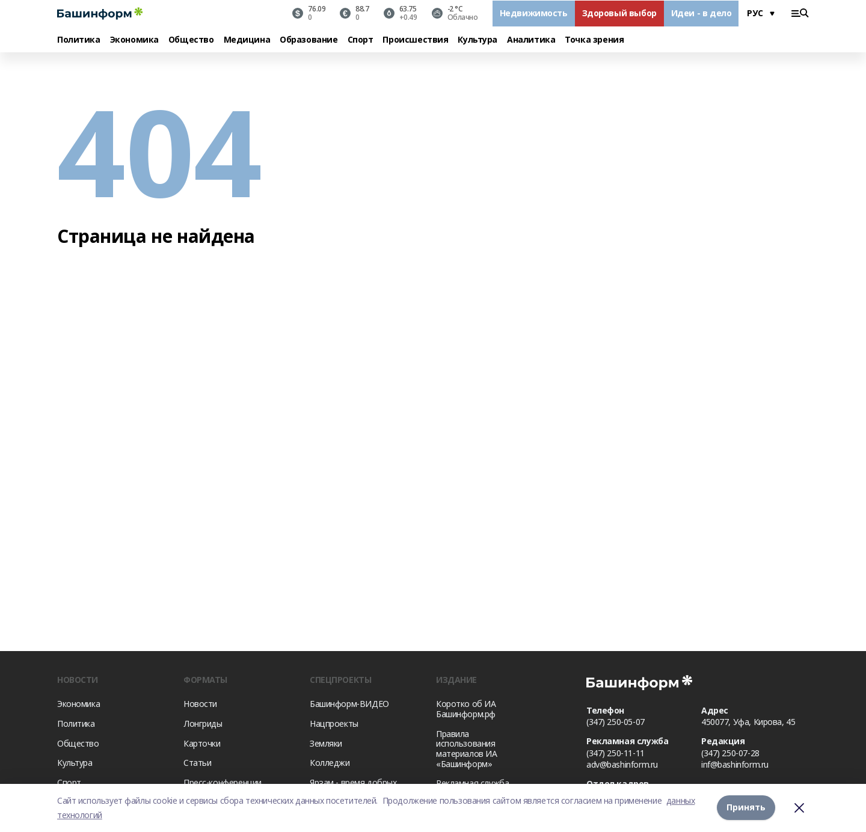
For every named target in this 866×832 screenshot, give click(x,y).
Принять (746, 807)
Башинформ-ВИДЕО (349, 703)
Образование (308, 40)
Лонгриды (203, 723)
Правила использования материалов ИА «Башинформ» (466, 748)
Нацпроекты (334, 723)
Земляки (326, 743)
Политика (78, 40)
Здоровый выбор (619, 13)
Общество (191, 40)
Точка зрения (594, 40)
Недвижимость (534, 13)
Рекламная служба (472, 783)
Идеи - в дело (701, 13)
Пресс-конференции (222, 782)
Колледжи (330, 762)
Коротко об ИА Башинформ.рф (466, 709)
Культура (477, 40)
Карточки (202, 743)
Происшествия (415, 40)
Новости (200, 703)
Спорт (360, 40)
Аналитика (531, 40)
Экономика (134, 40)
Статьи (197, 762)
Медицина (247, 40)
